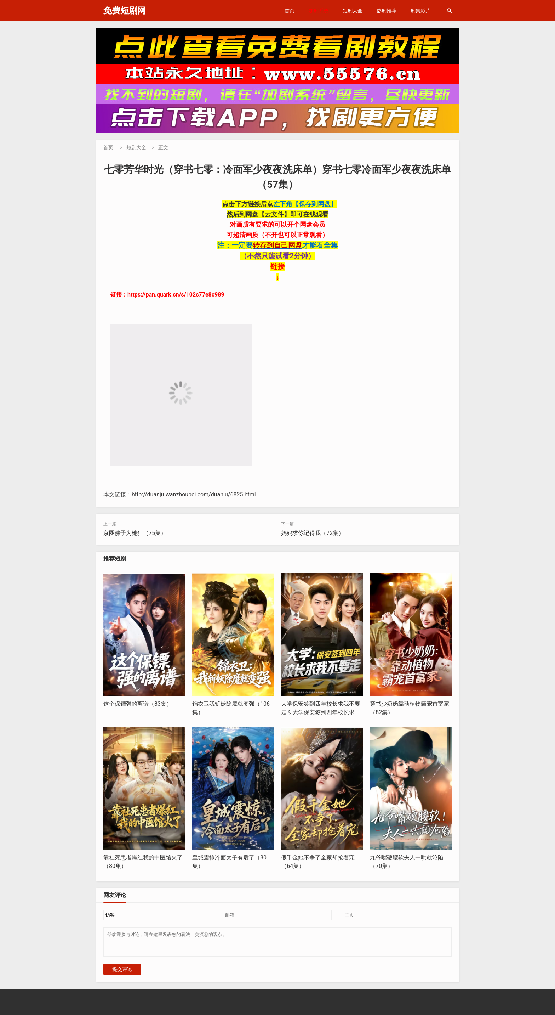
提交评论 (122, 973)
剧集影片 (420, 10)
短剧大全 (352, 10)
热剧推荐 (386, 10)
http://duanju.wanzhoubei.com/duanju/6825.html (194, 494)
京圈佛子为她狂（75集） (134, 533)
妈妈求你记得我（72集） (312, 533)
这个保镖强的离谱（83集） (137, 703)
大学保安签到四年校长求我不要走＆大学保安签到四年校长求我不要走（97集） (320, 712)
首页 (289, 10)
